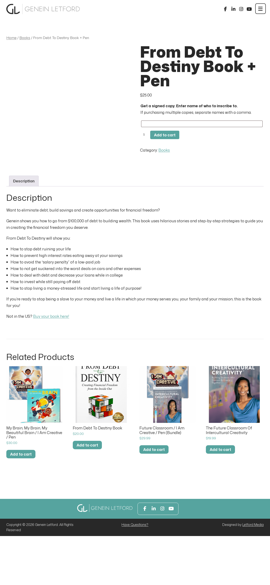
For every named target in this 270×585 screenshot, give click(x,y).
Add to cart (165, 135)
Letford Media (253, 573)
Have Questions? (135, 573)
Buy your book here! (51, 365)
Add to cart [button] (21, 503)
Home (11, 37)
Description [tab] (24, 230)
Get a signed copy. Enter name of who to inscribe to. (189, 106)
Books (24, 37)
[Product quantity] (144, 134)
